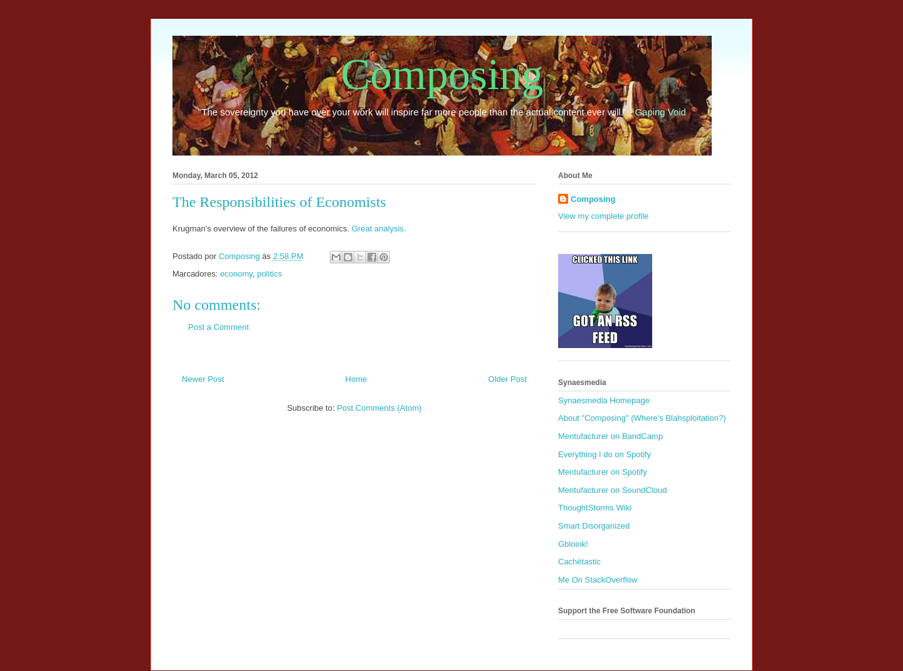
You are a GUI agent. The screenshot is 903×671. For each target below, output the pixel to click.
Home (356, 379)
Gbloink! (573, 544)
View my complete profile (603, 216)
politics (269, 273)
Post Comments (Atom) (379, 408)
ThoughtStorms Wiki (594, 507)
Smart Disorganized (594, 526)
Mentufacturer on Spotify (602, 472)
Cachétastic (579, 561)
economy (236, 273)
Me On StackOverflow (597, 579)
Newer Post (203, 379)
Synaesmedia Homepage (604, 400)
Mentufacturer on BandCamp (610, 436)
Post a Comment (218, 327)
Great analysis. (379, 228)
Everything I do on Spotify (604, 454)
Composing (442, 74)
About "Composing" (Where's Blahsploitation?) (642, 418)
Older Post (507, 379)
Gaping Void (660, 112)
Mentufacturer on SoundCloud (612, 490)
